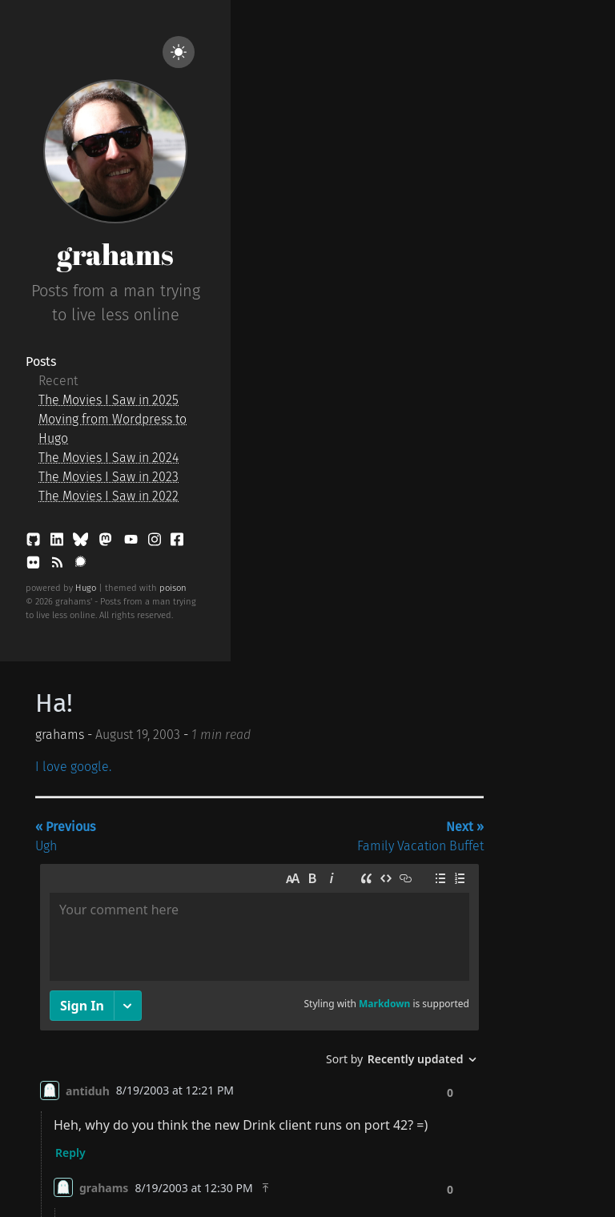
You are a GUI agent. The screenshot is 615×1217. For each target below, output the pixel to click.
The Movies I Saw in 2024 (108, 457)
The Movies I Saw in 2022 (108, 496)
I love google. (73, 766)
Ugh (65, 836)
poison (173, 588)
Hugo (85, 588)
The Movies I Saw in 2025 (108, 400)
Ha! (54, 703)
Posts (41, 361)
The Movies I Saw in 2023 (108, 476)
